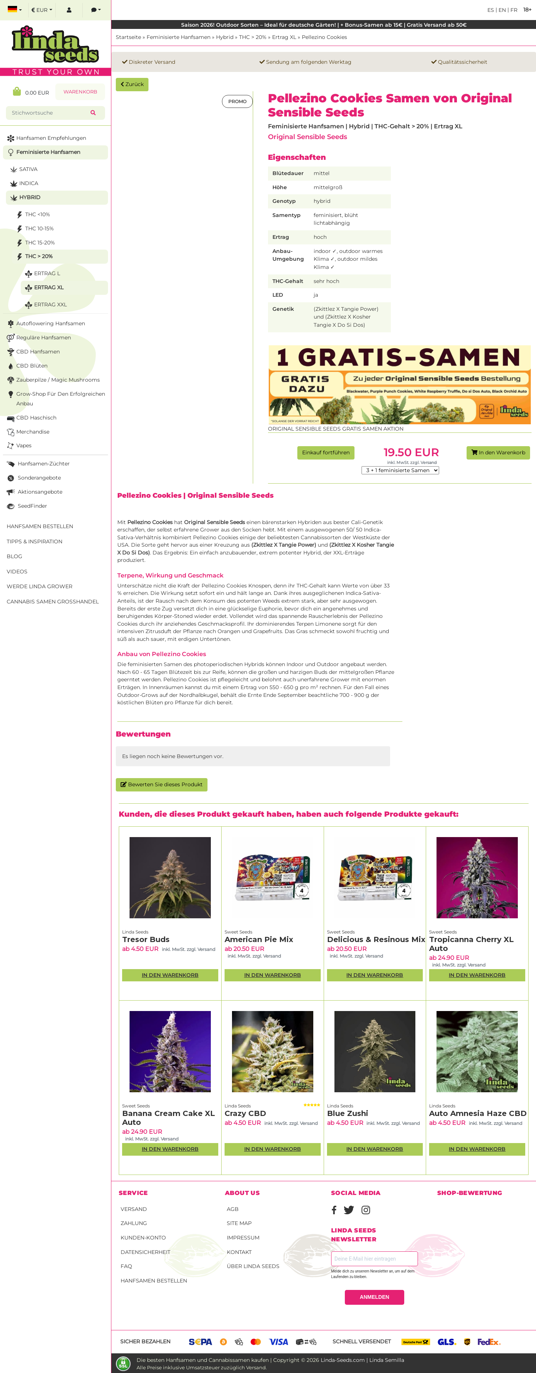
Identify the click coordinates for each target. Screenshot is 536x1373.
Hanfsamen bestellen (154, 1280)
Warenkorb (80, 92)
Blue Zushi (347, 1113)
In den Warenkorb (498, 452)
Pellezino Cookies (324, 37)
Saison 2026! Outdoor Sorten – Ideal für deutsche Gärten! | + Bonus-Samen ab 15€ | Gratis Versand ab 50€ (324, 25)
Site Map (239, 1223)
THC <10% (32, 215)
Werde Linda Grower (39, 586)
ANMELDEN (374, 1297)
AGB (233, 1209)
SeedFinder (26, 506)
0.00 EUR (31, 91)
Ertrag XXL (45, 305)
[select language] (14, 10)
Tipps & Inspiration (34, 541)
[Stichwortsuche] (50, 113)
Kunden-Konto (143, 1237)
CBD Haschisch (30, 418)
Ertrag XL (284, 37)
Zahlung (134, 1223)
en (501, 10)
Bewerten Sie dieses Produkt (162, 784)
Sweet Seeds (238, 932)
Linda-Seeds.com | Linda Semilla (362, 1360)
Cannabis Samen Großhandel (53, 601)
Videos (17, 571)
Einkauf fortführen (326, 452)
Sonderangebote (33, 478)
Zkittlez (262, 544)
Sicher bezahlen (145, 1341)
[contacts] (96, 10)
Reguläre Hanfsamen (38, 338)
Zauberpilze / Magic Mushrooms (52, 380)
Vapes (18, 446)
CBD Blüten (26, 366)
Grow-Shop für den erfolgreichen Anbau (55, 398)
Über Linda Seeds (253, 1266)
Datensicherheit (145, 1252)
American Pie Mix (259, 939)
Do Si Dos (135, 552)
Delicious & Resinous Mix (376, 939)
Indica (23, 184)
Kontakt (239, 1252)
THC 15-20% (34, 243)
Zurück (132, 84)
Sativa (22, 170)
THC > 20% (253, 37)
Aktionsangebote (33, 492)
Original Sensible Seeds (307, 137)
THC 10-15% (34, 229)
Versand (134, 1209)
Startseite (128, 37)
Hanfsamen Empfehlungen (45, 139)
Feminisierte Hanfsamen (178, 37)
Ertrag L (41, 274)
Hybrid (224, 37)
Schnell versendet (362, 1341)
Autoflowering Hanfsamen (45, 324)
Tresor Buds (146, 939)
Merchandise (27, 432)
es (490, 10)
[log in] (69, 10)
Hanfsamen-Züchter (37, 464)
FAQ (126, 1266)
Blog (14, 556)
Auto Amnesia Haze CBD (478, 1113)
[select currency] (42, 10)
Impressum (243, 1237)
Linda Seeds (135, 932)
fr (513, 10)
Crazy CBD (245, 1113)
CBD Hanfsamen (32, 352)
